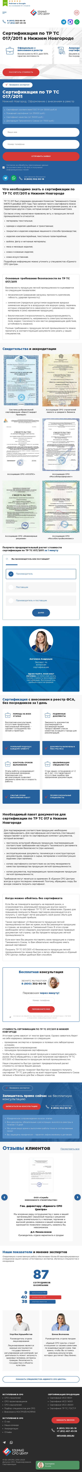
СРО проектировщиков (15, 1401)
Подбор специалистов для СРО (19, 1408)
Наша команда (11, 1425)
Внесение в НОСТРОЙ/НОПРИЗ (19, 1412)
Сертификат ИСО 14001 (61, 1401)
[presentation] (4, 1197)
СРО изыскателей (13, 1405)
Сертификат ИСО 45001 (61, 1405)
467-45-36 (16, 23)
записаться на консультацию (22, 1106)
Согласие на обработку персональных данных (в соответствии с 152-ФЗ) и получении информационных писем (25, 167)
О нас (7, 1422)
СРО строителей (12, 1398)
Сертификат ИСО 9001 (61, 1398)
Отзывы (8, 1432)
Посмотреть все (70, 1149)
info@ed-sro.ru (65, 1436)
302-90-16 (16, 21)
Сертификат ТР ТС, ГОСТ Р (63, 1408)
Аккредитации (11, 1428)
